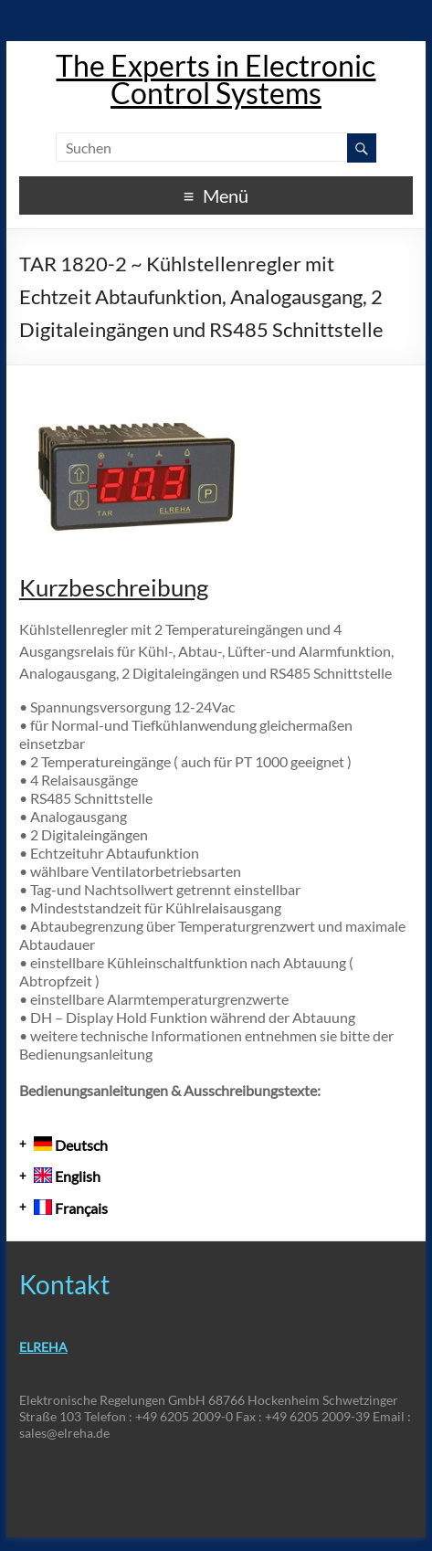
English (67, 1176)
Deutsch (71, 1145)
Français (71, 1208)
